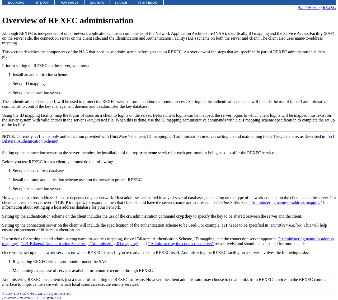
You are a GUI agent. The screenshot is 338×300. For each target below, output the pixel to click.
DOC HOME (16, 2)
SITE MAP (42, 2)
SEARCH (121, 2)
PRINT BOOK (147, 2)
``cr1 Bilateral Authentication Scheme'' (53, 243)
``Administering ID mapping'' (113, 243)
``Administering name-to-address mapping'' (285, 202)
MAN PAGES (69, 2)
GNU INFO (97, 2)
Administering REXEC (317, 7)
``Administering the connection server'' (181, 243)
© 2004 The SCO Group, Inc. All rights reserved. (36, 294)
